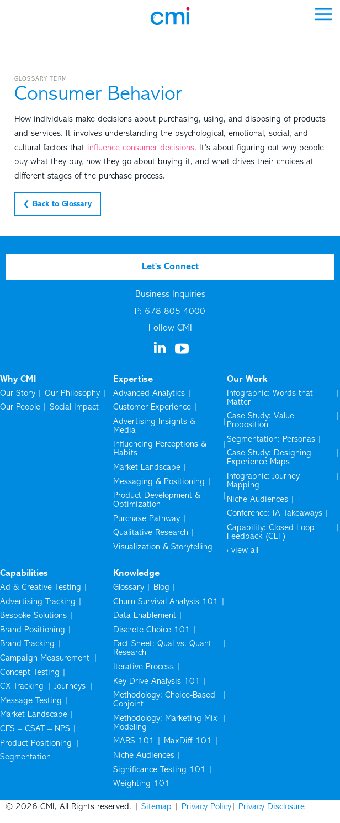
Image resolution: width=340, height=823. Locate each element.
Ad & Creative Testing (40, 587)
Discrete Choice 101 (151, 630)
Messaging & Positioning (159, 482)
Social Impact (74, 407)
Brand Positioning (32, 630)
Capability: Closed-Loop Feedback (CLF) (271, 532)
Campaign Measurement (45, 658)
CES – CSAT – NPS (35, 729)
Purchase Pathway (146, 519)
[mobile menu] (323, 13)
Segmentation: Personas (271, 439)
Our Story (17, 393)
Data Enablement (144, 616)
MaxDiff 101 (188, 741)
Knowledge (136, 573)
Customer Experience (152, 407)
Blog (161, 587)
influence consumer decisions (140, 148)
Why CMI (18, 379)
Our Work (247, 379)
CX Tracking (22, 686)
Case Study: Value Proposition (260, 420)
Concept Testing (30, 673)
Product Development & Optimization (156, 500)
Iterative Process (143, 667)
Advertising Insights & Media (154, 426)
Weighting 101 (141, 784)
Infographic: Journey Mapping (263, 481)
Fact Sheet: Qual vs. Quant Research (162, 648)
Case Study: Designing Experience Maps (269, 457)
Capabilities (24, 573)
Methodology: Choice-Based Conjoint (164, 699)
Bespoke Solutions (33, 616)
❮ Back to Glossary (57, 204)
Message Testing (31, 701)
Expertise (133, 379)
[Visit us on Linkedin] (161, 351)
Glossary (128, 587)
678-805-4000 (175, 312)
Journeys (71, 686)
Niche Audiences (257, 500)
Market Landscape (146, 467)
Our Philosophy (72, 393)
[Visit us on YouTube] (183, 353)
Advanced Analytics (149, 393)
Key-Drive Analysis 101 (156, 681)
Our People (20, 407)
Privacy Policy (206, 807)
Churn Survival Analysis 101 (166, 602)
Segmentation (25, 757)
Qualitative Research (150, 533)
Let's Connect (170, 267)
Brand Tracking (27, 644)
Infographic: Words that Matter (270, 398)
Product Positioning (36, 743)
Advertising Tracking (38, 602)
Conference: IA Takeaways (274, 513)
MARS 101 (134, 741)
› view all (242, 550)
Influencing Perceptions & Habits (159, 449)
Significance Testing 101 (159, 770)
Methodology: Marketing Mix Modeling (165, 723)
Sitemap (156, 807)
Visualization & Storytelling (162, 547)
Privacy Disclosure (271, 807)
